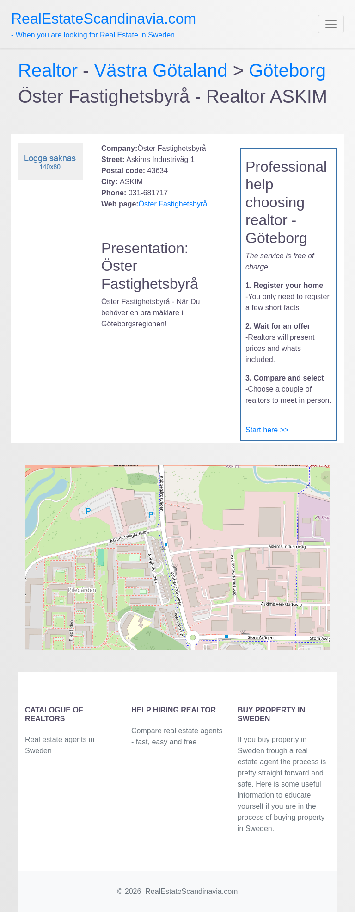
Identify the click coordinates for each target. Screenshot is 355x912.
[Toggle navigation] (331, 24)
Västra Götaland (161, 70)
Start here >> (266, 430)
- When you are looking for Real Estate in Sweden (103, 24)
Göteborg (287, 70)
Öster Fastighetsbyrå (173, 204)
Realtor (50, 70)
